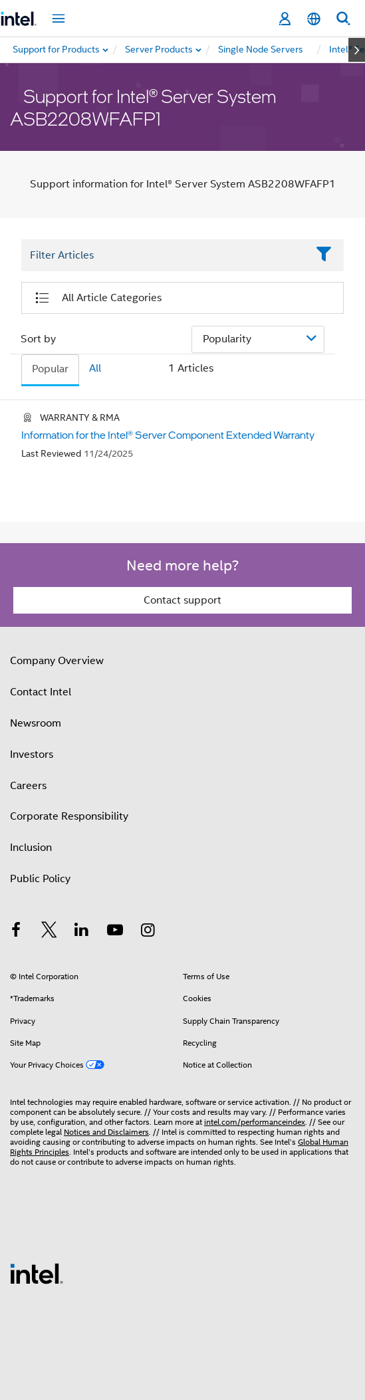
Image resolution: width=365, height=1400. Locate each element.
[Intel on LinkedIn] (81, 932)
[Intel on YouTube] (115, 932)
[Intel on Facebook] (16, 932)
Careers (28, 785)
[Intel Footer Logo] (36, 1273)
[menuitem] (159, 50)
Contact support (182, 600)
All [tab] (95, 368)
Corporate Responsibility (69, 816)
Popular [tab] (50, 369)
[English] (314, 19)
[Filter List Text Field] (164, 255)
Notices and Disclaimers (106, 1132)
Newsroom (35, 723)
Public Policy (40, 878)
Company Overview (57, 660)
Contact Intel (40, 692)
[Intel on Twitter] (49, 932)
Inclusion (31, 847)
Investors (31, 754)
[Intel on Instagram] (147, 932)
